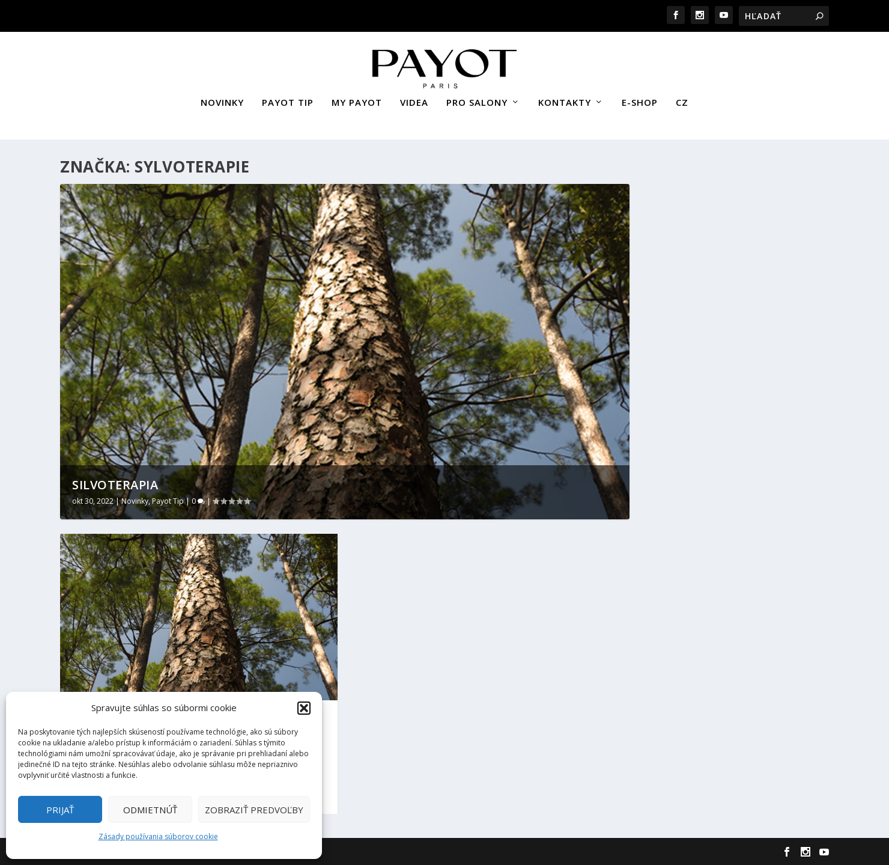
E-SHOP (640, 98)
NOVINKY (222, 98)
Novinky (134, 500)
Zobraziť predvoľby (254, 810)
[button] (304, 708)
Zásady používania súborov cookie (158, 836)
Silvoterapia (115, 483)
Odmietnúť (150, 810)
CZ (682, 98)
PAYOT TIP (288, 98)
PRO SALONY (477, 98)
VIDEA (414, 98)
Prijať (60, 810)
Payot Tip (168, 500)
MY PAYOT (357, 98)
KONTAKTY (564, 98)
